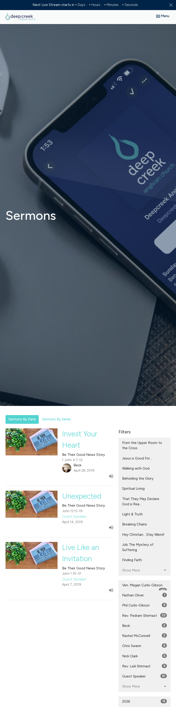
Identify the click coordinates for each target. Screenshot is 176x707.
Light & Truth (132, 514)
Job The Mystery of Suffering (138, 547)
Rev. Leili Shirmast (144, 666)
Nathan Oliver (144, 595)
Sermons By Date (22, 419)
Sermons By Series (56, 419)
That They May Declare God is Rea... (140, 501)
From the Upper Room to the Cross (142, 445)
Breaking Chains (134, 524)
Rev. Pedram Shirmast (144, 615)
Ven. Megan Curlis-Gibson (144, 586)
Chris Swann (144, 645)
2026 (144, 701)
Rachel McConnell (144, 635)
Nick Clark (144, 656)
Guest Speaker (144, 676)
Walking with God (135, 468)
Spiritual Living (133, 489)
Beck (144, 625)
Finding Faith (132, 560)
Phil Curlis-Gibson (144, 605)
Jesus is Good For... (137, 458)
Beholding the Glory (138, 478)
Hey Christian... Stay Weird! (143, 535)
